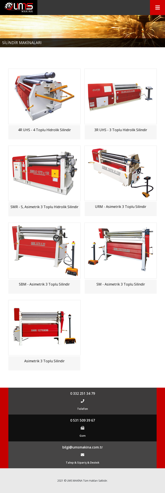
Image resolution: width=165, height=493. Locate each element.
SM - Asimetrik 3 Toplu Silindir (120, 284)
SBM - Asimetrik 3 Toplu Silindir (44, 284)
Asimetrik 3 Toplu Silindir (44, 361)
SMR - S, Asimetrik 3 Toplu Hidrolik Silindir (44, 206)
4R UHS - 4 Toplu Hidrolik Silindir (44, 129)
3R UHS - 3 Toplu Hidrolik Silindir (120, 129)
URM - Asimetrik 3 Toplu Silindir (120, 206)
